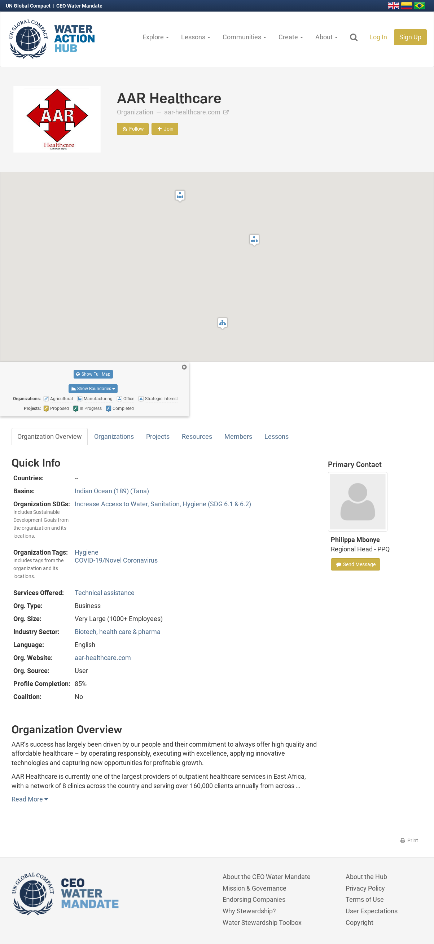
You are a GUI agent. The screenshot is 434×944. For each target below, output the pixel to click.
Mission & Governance (254, 888)
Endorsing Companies (254, 899)
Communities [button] (244, 37)
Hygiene (86, 552)
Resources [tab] (197, 436)
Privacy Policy (365, 888)
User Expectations (372, 911)
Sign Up (410, 37)
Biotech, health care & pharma (118, 631)
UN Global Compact (29, 6)
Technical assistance (105, 592)
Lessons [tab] (276, 436)
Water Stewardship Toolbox (262, 922)
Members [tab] (238, 436)
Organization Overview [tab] (49, 436)
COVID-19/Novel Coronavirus (116, 560)
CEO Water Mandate (79, 6)
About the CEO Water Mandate (267, 876)
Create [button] (291, 37)
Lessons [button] (195, 37)
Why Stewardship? (249, 911)
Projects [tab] (158, 436)
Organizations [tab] (114, 436)
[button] (222, 323)
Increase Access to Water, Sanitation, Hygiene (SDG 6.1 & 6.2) (163, 504)
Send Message (356, 564)
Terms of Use (365, 899)
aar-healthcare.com (196, 112)
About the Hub (366, 876)
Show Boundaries (93, 388)
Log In (378, 37)
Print (409, 840)
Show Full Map (93, 374)
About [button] (326, 37)
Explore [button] (156, 37)
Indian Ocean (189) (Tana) (112, 491)
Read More (30, 799)
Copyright (359, 922)
